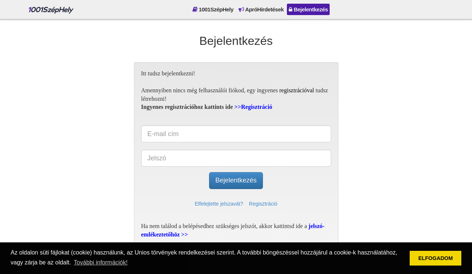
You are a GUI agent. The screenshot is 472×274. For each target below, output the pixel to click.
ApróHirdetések (261, 9)
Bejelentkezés (308, 9)
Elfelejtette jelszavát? (219, 204)
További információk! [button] (101, 262)
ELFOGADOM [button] (435, 258)
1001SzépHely (212, 9)
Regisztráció (263, 204)
